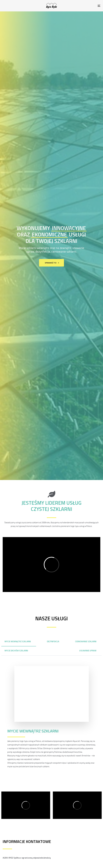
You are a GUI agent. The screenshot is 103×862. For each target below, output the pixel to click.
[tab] (18, 641)
